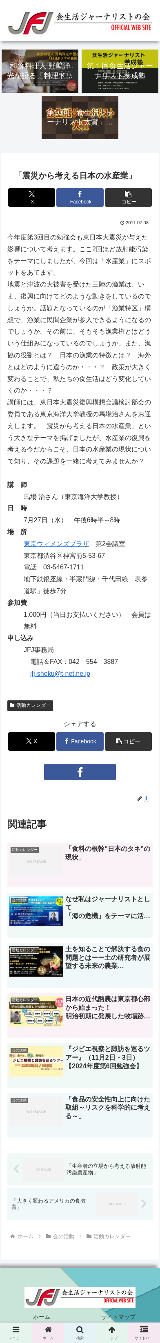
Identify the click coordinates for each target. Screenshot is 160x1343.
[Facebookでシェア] (80, 197)
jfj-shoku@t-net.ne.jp (60, 673)
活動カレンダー (30, 705)
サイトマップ (118, 1317)
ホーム (41, 1317)
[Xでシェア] (32, 197)
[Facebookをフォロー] (80, 772)
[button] (128, 197)
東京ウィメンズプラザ (56, 543)
